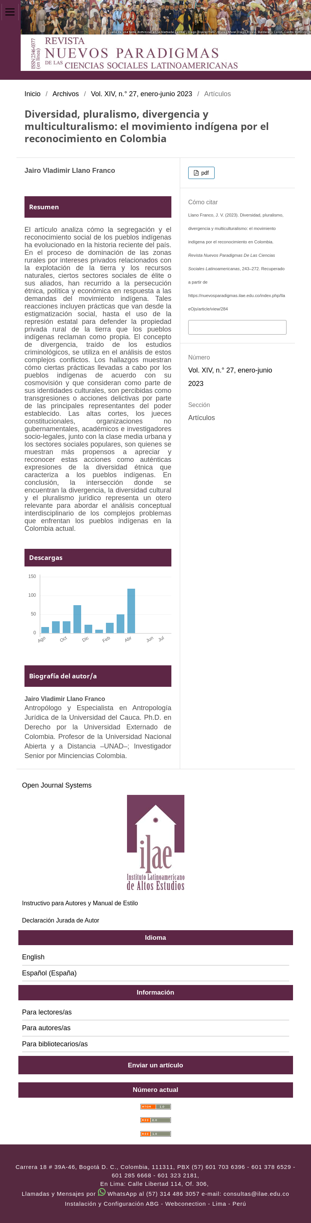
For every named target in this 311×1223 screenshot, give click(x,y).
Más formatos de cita (222, 326)
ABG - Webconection (176, 1203)
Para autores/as (46, 1028)
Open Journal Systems (57, 785)
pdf (204, 173)
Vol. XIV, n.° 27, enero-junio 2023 (141, 94)
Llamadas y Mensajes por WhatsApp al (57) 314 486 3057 (111, 1193)
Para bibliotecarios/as (55, 1044)
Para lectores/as (47, 1012)
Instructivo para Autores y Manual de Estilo (80, 903)
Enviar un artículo (155, 1065)
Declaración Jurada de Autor (60, 920)
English (33, 957)
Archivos (65, 94)
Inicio (32, 94)
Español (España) (49, 973)
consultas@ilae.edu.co (256, 1193)
